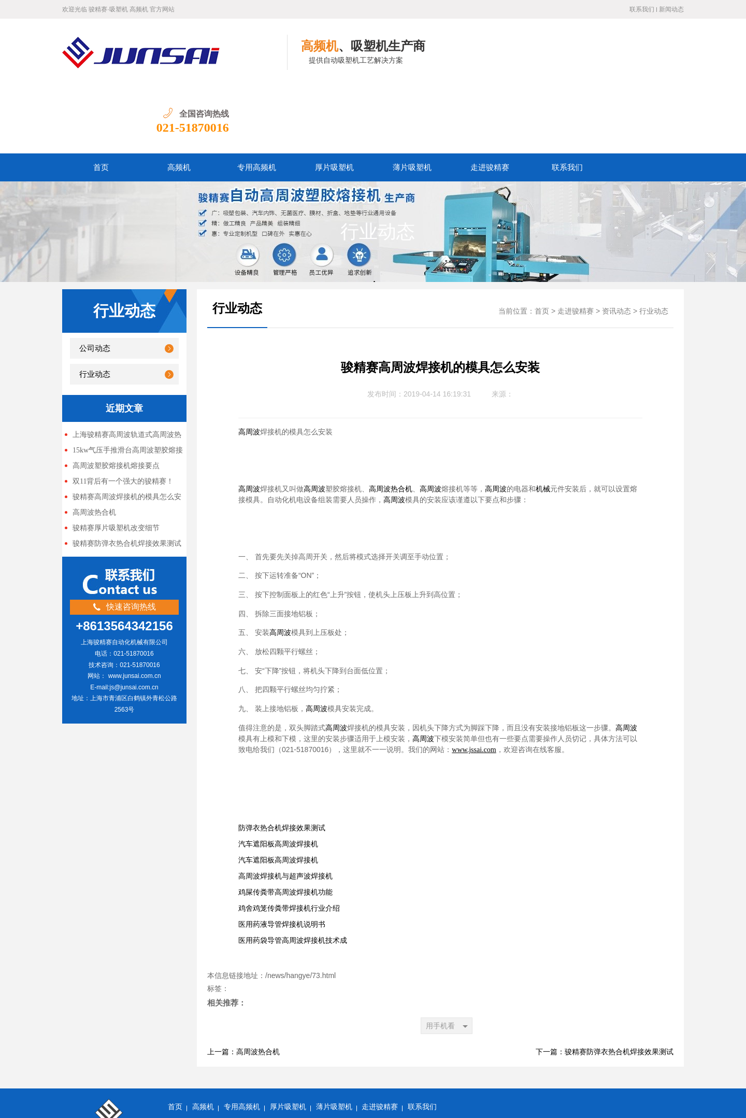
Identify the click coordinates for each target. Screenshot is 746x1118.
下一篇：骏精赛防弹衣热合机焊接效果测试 (604, 984)
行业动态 (377, 164)
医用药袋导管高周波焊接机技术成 (292, 873)
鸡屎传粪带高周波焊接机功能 (285, 825)
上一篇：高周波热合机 (243, 984)
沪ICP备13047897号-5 (203, 1102)
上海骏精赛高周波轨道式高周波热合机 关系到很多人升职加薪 (123, 368)
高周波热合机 (94, 445)
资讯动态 (616, 244)
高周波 (249, 365)
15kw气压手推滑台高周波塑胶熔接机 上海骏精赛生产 (124, 383)
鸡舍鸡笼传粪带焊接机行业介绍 (289, 841)
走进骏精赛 (489, 100)
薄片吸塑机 (412, 100)
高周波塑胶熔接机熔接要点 (116, 398)
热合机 (401, 422)
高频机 (179, 100)
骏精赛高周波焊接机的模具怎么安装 (123, 430)
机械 (543, 422)
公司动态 (94, 281)
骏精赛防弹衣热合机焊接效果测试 (127, 476)
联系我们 (641, 9)
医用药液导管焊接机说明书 (281, 857)
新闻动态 (671, 9)
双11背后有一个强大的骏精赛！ (123, 414)
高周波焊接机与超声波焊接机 (285, 809)
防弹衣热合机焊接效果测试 (281, 761)
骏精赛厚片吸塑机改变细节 (116, 460)
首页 (101, 100)
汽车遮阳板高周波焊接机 (278, 777)
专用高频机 (256, 100)
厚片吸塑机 (334, 100)
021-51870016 (647, 60)
